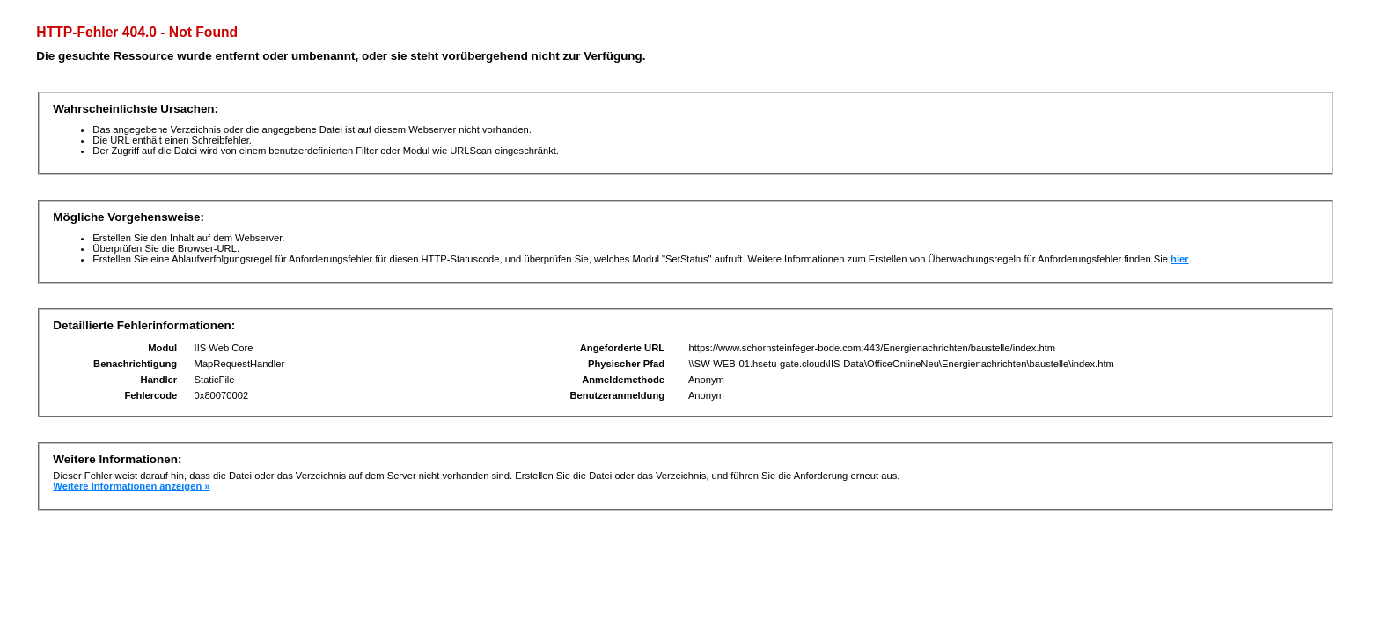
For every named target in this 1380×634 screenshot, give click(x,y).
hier (1180, 259)
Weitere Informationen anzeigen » (131, 486)
